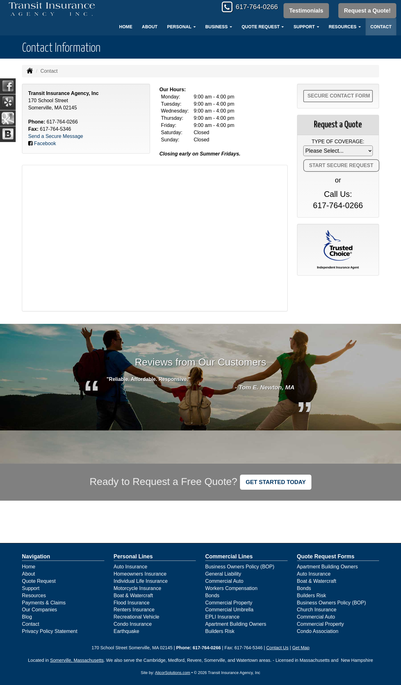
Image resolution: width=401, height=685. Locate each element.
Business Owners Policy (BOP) (239, 566)
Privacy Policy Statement (49, 631)
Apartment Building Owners (235, 624)
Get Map (301, 647)
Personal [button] (181, 26)
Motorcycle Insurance (137, 588)
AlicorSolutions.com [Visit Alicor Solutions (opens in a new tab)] (172, 672)
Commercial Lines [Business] (229, 556)
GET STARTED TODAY (276, 482)
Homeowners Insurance (140, 574)
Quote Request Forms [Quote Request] (326, 556)
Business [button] (218, 26)
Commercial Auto (224, 581)
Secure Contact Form (339, 95)
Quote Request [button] (263, 26)
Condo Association (318, 631)
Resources (34, 595)
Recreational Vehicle (136, 616)
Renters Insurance (134, 609)
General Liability (223, 574)
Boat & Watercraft (133, 595)
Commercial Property (228, 602)
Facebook (45, 143)
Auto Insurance (131, 566)
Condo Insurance (133, 624)
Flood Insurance (132, 602)
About (150, 26)
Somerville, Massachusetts (77, 660)
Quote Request (39, 581)
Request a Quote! (367, 11)
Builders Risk (219, 631)
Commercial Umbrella (229, 609)
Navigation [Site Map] (36, 556)
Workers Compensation (231, 588)
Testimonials (306, 11)
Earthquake (126, 631)
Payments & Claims (44, 602)
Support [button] (306, 26)
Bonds (212, 595)
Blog (27, 616)
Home (125, 26)
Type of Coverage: (338, 141)
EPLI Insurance (222, 616)
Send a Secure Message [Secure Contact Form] (55, 136)
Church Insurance (316, 609)
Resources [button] (345, 26)
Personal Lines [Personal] (133, 556)
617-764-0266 (255, 7)
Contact (380, 26)
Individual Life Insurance (141, 581)
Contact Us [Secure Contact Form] (277, 647)
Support (30, 588)
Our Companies (39, 609)
